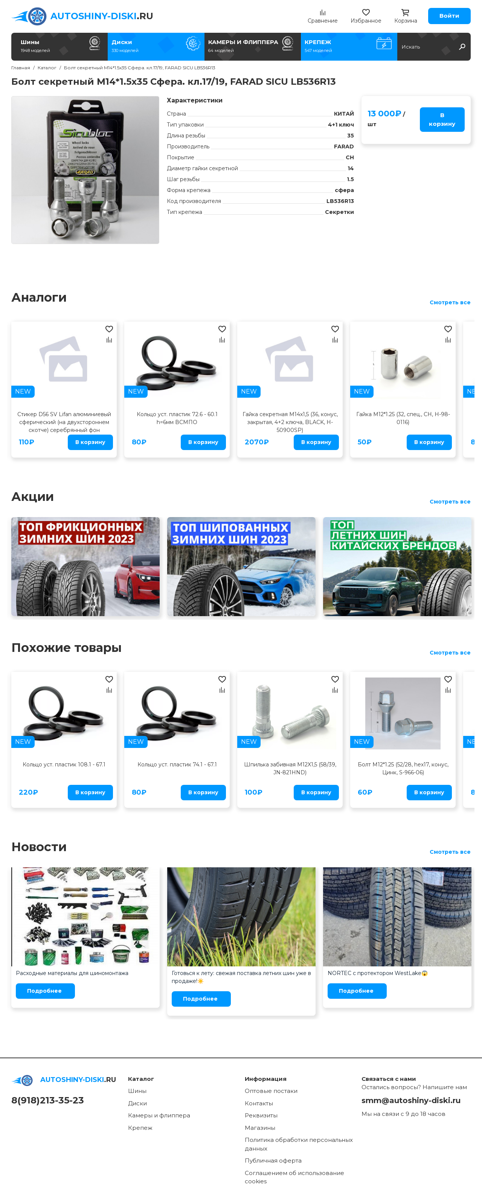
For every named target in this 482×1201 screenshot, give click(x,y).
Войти (449, 15)
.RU (101, 16)
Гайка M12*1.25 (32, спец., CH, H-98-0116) (403, 418)
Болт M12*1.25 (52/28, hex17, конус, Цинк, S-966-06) (403, 768)
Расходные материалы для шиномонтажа (72, 973)
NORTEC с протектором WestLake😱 (378, 973)
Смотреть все (450, 302)
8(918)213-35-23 (47, 1100)
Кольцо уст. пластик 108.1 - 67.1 (64, 764)
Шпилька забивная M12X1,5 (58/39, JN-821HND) (290, 768)
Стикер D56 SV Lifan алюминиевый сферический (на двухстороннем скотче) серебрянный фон (64, 422)
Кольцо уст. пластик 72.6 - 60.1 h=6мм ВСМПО (177, 418)
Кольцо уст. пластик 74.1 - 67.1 (177, 764)
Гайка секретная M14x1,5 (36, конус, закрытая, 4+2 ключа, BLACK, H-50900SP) (290, 422)
